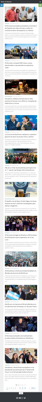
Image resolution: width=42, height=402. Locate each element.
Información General (10, 199)
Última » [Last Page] (33, 388)
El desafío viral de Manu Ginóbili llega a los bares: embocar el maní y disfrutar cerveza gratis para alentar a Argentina (21, 203)
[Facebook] (17, 398)
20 (22, 388)
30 (25, 388)
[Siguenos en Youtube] (20, 398)
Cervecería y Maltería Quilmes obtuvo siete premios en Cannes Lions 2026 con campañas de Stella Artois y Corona (20, 101)
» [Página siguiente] (29, 388)
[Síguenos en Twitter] (25, 398)
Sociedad (7, 23)
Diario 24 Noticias (6, 2)
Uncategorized (8, 96)
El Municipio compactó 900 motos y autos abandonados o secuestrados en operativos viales (19, 65)
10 (19, 388)
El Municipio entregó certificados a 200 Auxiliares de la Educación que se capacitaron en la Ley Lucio (21, 237)
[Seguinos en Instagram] (22, 398)
